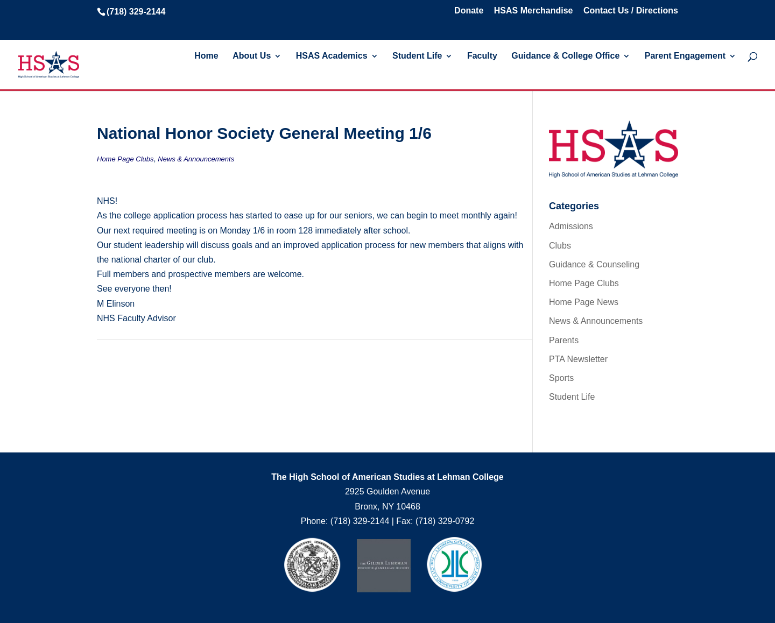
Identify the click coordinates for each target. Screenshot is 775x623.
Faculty (482, 56)
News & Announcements (196, 159)
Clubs (560, 245)
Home (206, 56)
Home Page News (583, 302)
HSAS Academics (332, 56)
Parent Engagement (685, 56)
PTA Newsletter (578, 359)
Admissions (571, 226)
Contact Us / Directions (630, 10)
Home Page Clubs (125, 159)
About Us (251, 56)
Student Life (417, 56)
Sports (561, 378)
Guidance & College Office (565, 56)
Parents (564, 340)
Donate (468, 10)
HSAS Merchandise (533, 10)
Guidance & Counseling (594, 264)
